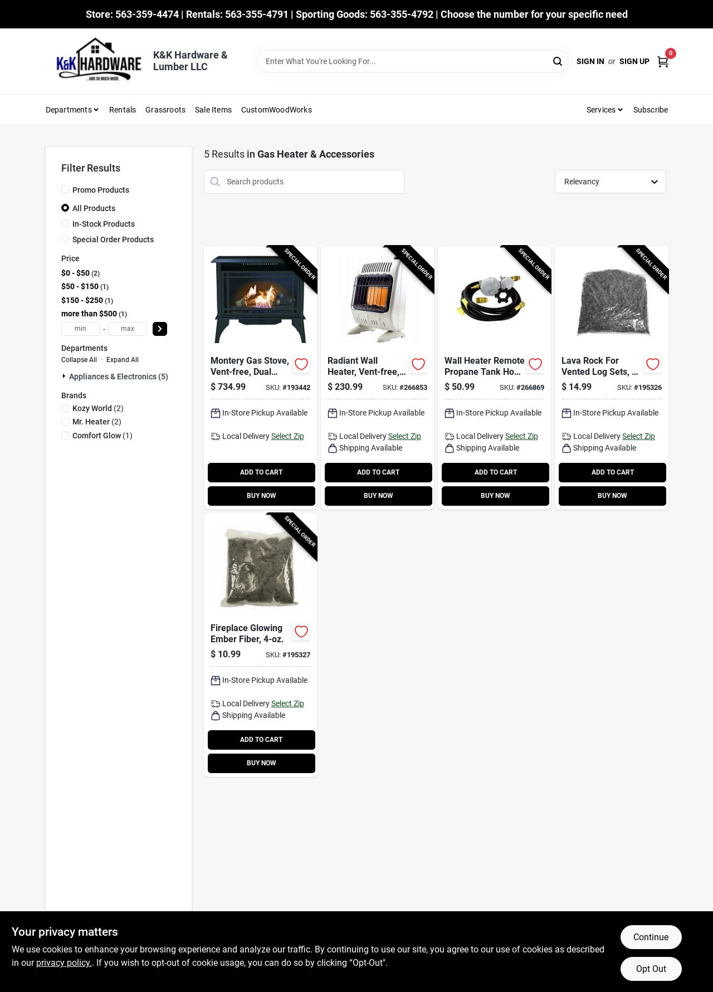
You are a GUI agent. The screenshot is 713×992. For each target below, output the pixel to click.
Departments (69, 109)
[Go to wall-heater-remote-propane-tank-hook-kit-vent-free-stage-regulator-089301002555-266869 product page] (494, 378)
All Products (93, 208)
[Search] (558, 60)
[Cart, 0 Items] (662, 61)
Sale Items (213, 109)
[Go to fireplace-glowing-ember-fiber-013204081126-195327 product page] (260, 645)
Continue (650, 937)
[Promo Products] (65, 189)
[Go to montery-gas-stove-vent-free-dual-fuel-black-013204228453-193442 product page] (260, 378)
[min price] (80, 329)
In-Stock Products (103, 224)
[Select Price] (160, 329)
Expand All (122, 360)
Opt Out (651, 969)
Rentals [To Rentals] (122, 109)
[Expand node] (65, 376)
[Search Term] (413, 61)
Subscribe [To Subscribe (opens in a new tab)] (650, 109)
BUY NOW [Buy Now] (261, 496)
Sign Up (634, 61)
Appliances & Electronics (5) (118, 376)
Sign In (590, 61)
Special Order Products (113, 239)
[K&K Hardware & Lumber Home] (95, 61)
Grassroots (165, 109)
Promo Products (100, 190)
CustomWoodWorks (276, 109)
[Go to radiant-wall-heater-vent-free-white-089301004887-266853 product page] (377, 378)
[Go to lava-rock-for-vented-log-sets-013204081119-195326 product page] (611, 378)
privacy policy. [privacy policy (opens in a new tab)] (64, 962)
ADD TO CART (261, 472)
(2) (98, 408)
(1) (102, 435)
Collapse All (79, 360)
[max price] (127, 329)
